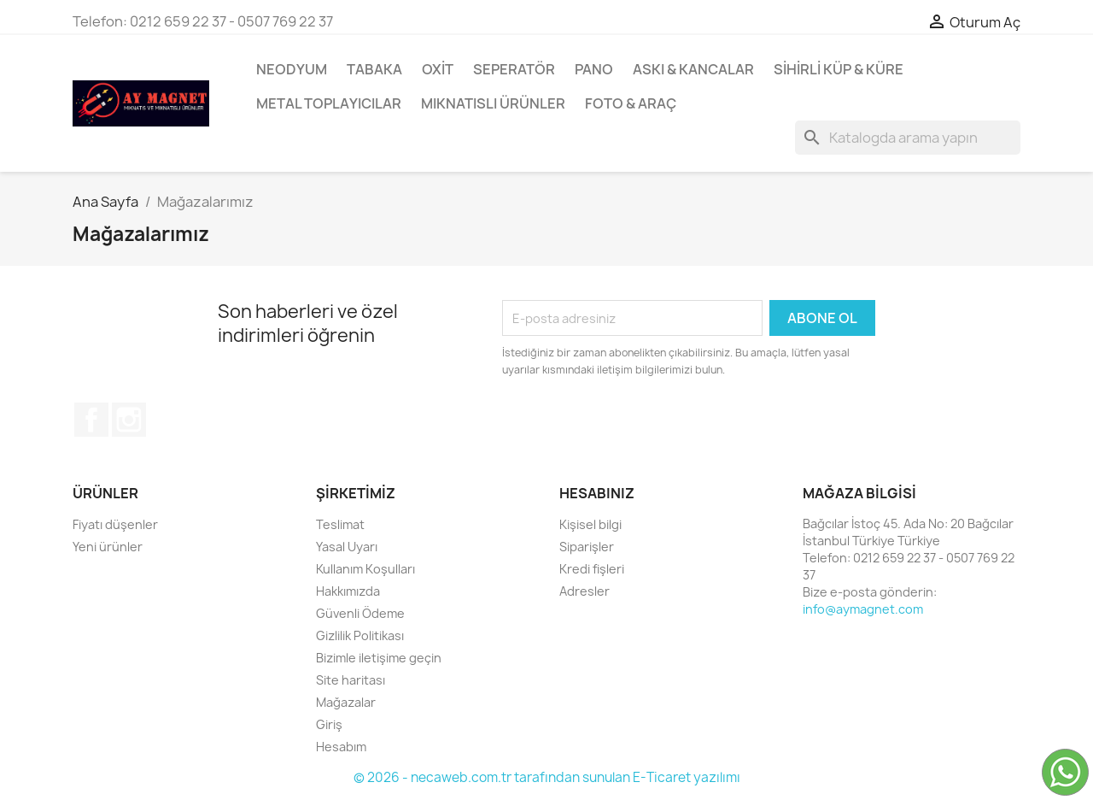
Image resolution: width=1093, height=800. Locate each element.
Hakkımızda (348, 591)
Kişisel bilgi (590, 524)
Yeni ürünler (108, 546)
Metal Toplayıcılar (328, 103)
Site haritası (350, 680)
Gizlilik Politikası (360, 635)
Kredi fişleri (591, 569)
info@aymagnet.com (863, 609)
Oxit (437, 69)
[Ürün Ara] (907, 138)
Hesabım (341, 746)
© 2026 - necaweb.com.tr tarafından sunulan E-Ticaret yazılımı (547, 777)
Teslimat (340, 524)
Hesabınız (596, 493)
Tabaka (374, 69)
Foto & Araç (630, 103)
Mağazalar (346, 702)
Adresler (584, 591)
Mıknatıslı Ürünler (493, 103)
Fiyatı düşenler (115, 524)
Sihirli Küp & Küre (838, 69)
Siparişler (586, 546)
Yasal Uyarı (346, 546)
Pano (594, 69)
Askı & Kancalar (693, 69)
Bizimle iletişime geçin (378, 658)
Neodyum (291, 69)
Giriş (329, 724)
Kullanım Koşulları (365, 569)
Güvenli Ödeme (360, 613)
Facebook (91, 420)
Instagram (129, 420)
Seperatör (514, 69)
